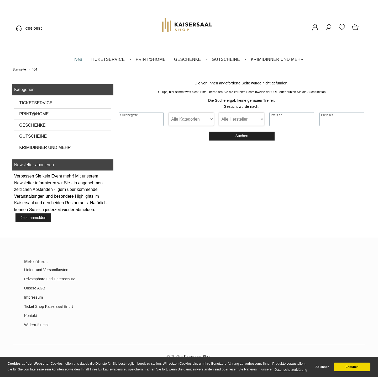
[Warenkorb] (356, 30)
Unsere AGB (34, 288)
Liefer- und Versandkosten (46, 270)
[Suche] (328, 30)
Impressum (33, 297)
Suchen (241, 136)
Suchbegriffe (129, 115)
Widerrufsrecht (36, 325)
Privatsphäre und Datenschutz (49, 279)
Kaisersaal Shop (198, 356)
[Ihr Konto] (315, 30)
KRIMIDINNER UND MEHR (277, 59)
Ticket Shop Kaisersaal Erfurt (48, 306)
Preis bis (327, 115)
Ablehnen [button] (322, 366)
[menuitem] (78, 59)
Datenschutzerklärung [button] (291, 369)
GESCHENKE (187, 59)
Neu (78, 59)
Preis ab (276, 115)
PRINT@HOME (151, 59)
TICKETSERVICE (108, 59)
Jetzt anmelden (33, 218)
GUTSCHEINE (226, 59)
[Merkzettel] (342, 30)
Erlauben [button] (352, 366)
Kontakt (30, 316)
